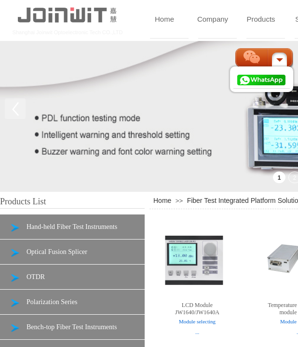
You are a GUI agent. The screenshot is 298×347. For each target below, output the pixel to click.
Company (212, 19)
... (197, 332)
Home (164, 19)
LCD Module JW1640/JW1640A (197, 309)
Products (260, 19)
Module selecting (197, 321)
